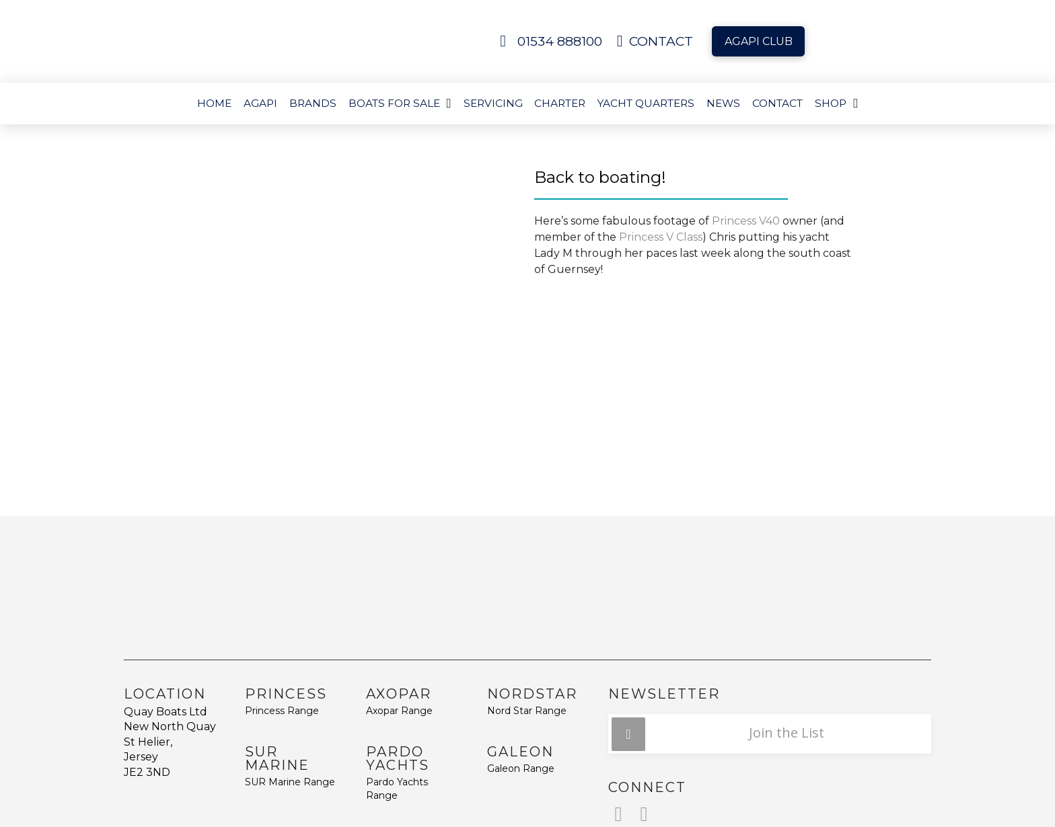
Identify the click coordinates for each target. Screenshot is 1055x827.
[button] (769, 734)
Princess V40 (746, 220)
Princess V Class (660, 237)
